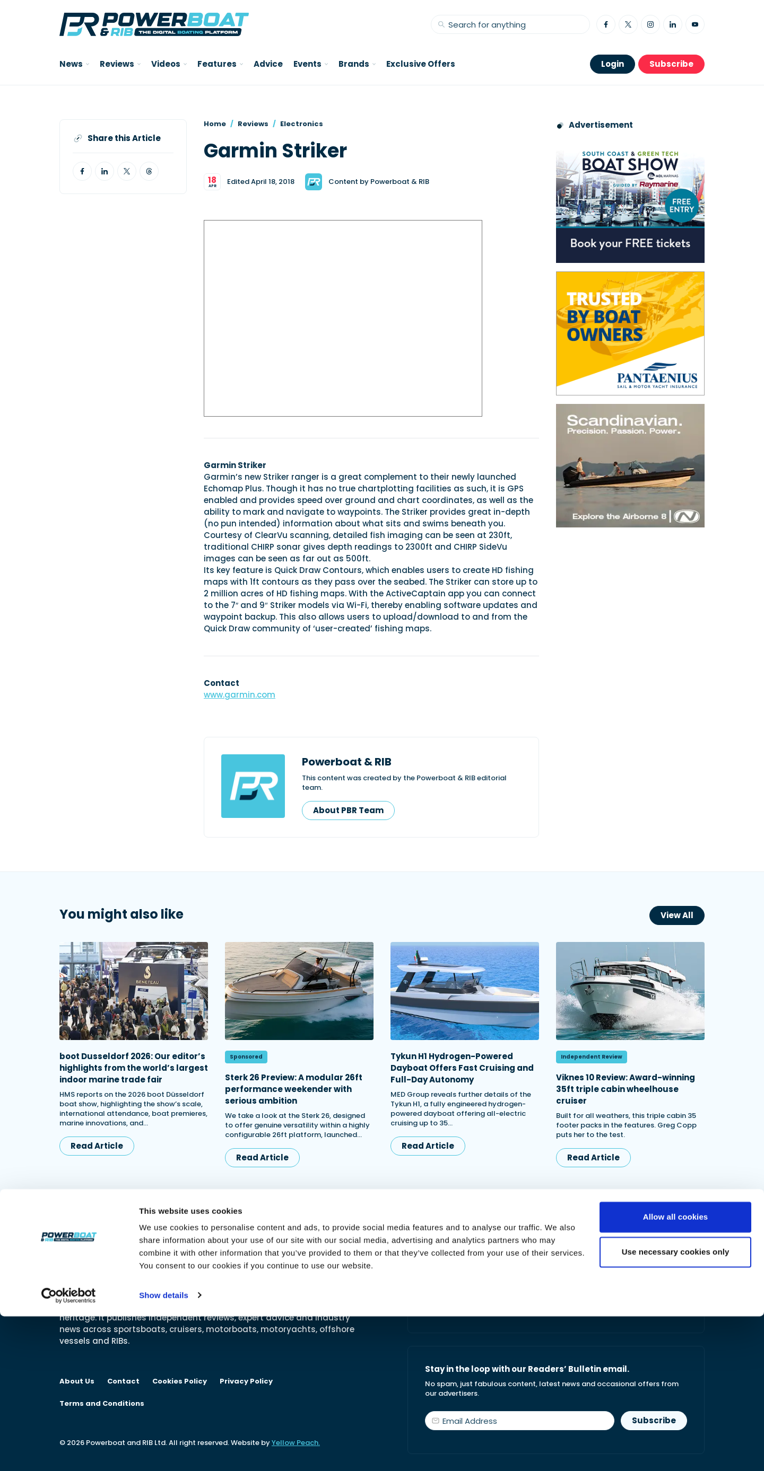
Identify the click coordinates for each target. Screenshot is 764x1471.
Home (215, 124)
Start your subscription (486, 1305)
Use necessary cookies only (676, 1406)
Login (612, 63)
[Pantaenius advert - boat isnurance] (630, 333)
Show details (163, 1450)
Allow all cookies (675, 1372)
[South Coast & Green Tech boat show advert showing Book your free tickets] (630, 201)
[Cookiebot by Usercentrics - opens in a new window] (68, 1450)
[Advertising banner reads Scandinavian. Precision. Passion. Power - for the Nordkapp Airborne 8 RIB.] (630, 465)
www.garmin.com (239, 694)
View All (677, 915)
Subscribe (671, 63)
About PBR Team (348, 810)
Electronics (301, 124)
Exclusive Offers (420, 63)
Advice (268, 63)
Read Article (97, 1145)
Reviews (253, 124)
